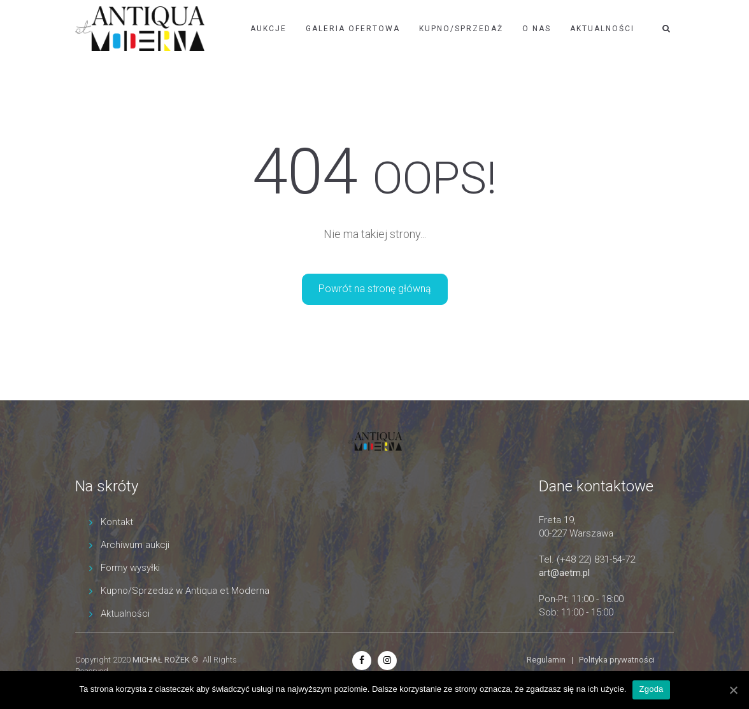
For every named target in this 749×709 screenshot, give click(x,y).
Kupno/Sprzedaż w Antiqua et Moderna (185, 590)
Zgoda (651, 689)
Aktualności (602, 28)
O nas (536, 28)
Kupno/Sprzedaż (461, 28)
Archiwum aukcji (135, 545)
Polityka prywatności (617, 659)
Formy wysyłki (130, 567)
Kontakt (117, 522)
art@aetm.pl (564, 573)
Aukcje (268, 28)
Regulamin (546, 659)
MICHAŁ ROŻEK (161, 659)
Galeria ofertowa (353, 28)
